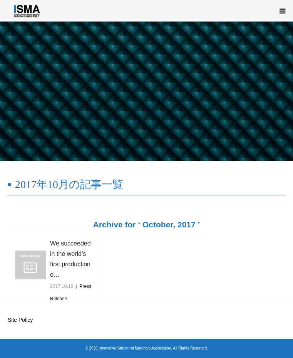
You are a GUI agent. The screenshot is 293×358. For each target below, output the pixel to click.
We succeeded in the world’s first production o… (70, 259)
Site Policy (20, 320)
